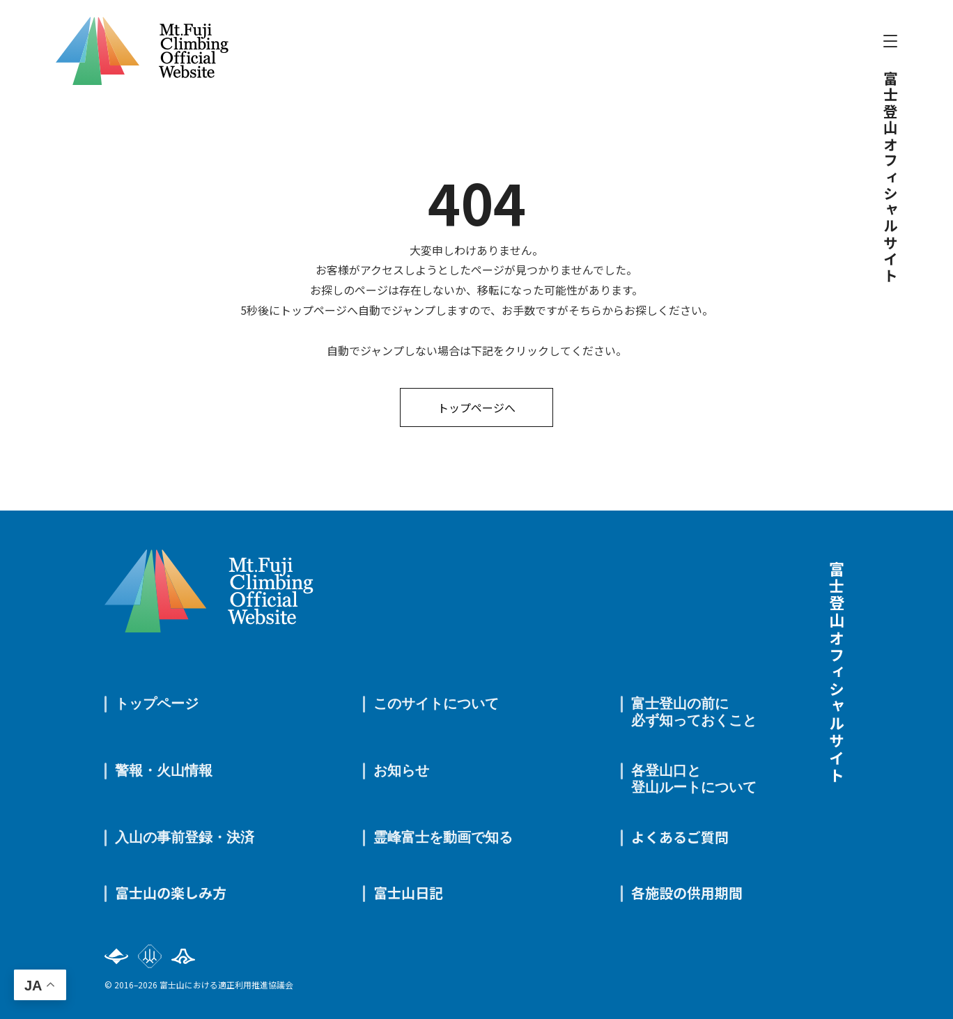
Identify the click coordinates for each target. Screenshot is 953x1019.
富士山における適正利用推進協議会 (226, 984)
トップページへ (476, 407)
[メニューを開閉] (890, 41)
